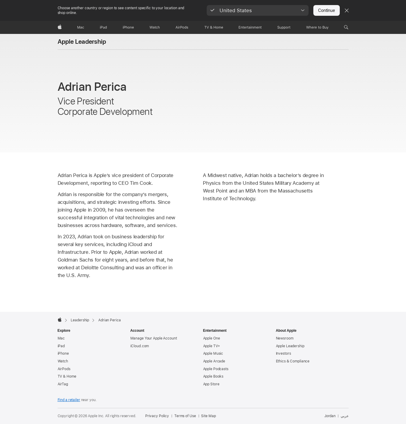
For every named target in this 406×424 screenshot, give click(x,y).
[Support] (284, 27)
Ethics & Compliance (293, 361)
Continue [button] (326, 10)
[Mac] (80, 27)
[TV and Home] (214, 27)
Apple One (211, 338)
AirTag (63, 384)
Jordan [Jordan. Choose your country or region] (330, 416)
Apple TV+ (211, 346)
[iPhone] (128, 27)
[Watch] (154, 27)
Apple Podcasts (215, 369)
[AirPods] (182, 27)
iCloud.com (139, 346)
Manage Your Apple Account (153, 338)
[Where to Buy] (317, 27)
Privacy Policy (157, 416)
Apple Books (213, 376)
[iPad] (103, 27)
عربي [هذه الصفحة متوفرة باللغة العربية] (345, 416)
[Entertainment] (250, 27)
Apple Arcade (214, 361)
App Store (211, 384)
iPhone (63, 353)
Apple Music (213, 353)
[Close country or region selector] (346, 10)
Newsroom (284, 338)
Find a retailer (69, 400)
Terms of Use (185, 416)
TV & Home (67, 376)
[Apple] (59, 27)
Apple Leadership (82, 41)
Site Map (208, 416)
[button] (257, 10)
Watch (63, 361)
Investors (283, 353)
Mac (61, 338)
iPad (61, 346)
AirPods (64, 369)
